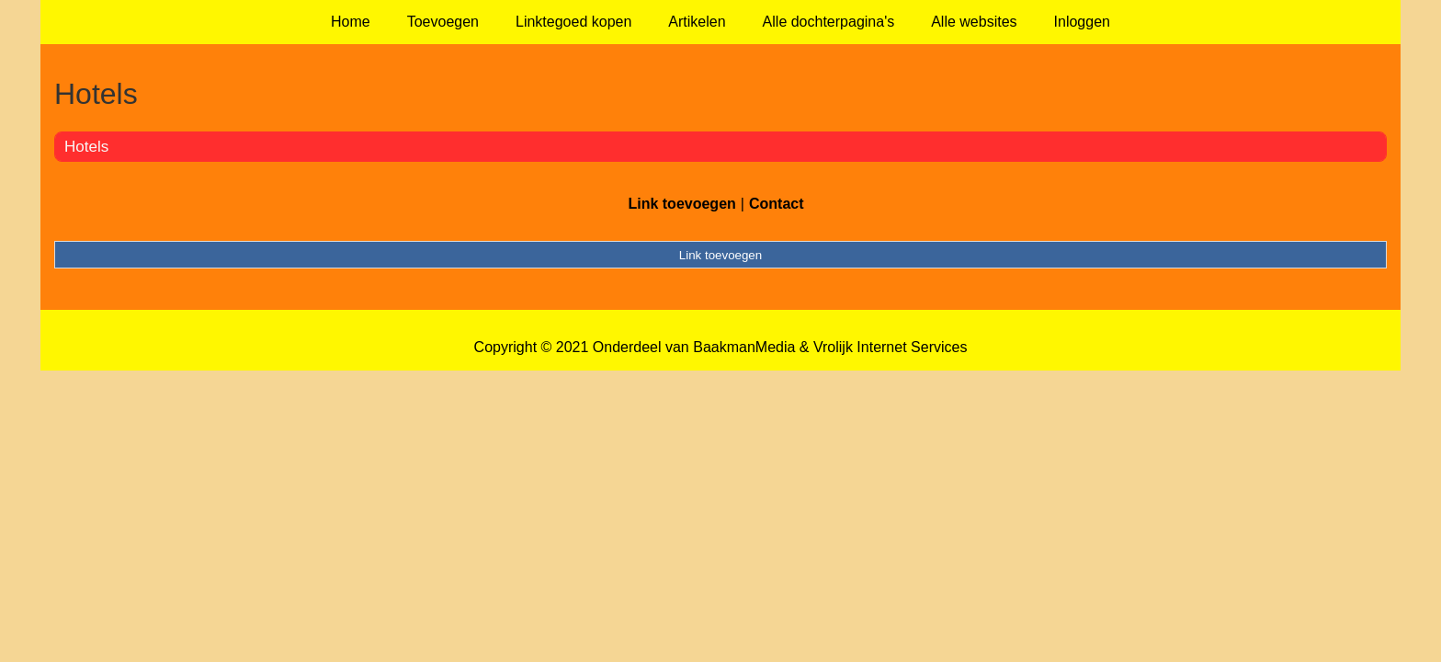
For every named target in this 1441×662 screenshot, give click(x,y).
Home (350, 21)
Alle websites (973, 21)
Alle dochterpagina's (829, 21)
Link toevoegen (681, 203)
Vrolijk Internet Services (890, 347)
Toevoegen (443, 21)
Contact (776, 203)
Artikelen (696, 21)
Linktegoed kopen (573, 21)
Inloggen (1082, 21)
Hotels (86, 146)
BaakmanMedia (744, 347)
